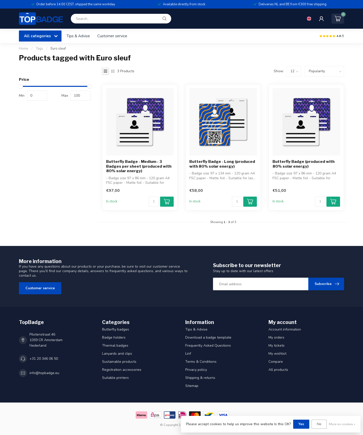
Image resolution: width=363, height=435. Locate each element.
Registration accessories (121, 369)
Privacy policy (196, 369)
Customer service (112, 36)
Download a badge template (208, 337)
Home (23, 48)
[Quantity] (154, 202)
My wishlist (277, 353)
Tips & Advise (78, 36)
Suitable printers (115, 377)
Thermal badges (115, 345)
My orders (276, 337)
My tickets (276, 345)
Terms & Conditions (201, 361)
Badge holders (114, 337)
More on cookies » (342, 424)
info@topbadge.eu (44, 373)
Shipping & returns (200, 377)
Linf (188, 353)
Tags (39, 48)
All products (278, 369)
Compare (275, 361)
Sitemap (191, 385)
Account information (284, 329)
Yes (301, 424)
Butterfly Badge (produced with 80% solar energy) (304, 163)
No (319, 424)
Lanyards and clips (117, 353)
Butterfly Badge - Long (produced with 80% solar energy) (222, 163)
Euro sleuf (58, 48)
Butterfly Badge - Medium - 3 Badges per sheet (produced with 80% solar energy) (138, 166)
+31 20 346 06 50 (43, 358)
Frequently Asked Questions (208, 345)
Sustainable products (119, 361)
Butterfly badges (115, 329)
